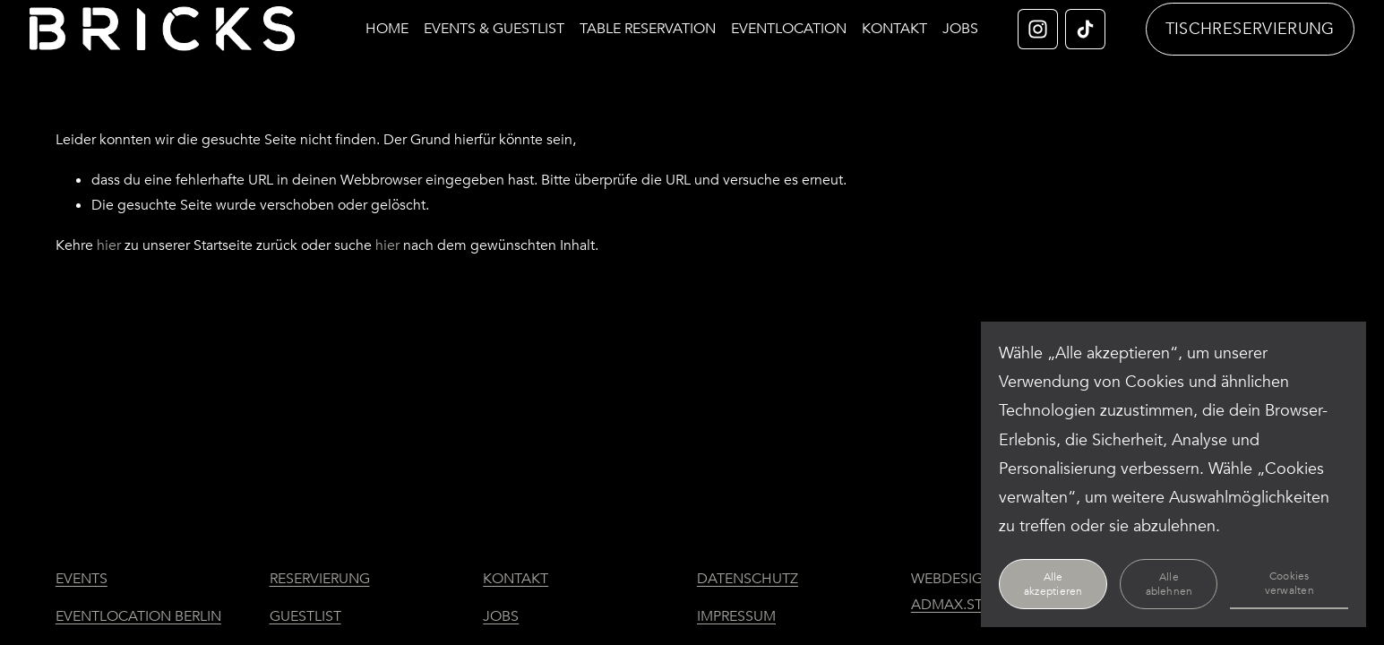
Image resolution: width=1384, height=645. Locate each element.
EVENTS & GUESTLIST (519, 18)
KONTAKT (919, 18)
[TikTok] (1060, 33)
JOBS (934, 46)
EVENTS (81, 579)
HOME (412, 18)
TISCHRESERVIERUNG (1224, 33)
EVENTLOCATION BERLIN (138, 616)
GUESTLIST (305, 616)
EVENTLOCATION (814, 18)
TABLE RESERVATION (673, 18)
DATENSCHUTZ (747, 579)
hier (109, 253)
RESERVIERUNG (320, 579)
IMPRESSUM (736, 616)
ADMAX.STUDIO (965, 605)
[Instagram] (1013, 33)
